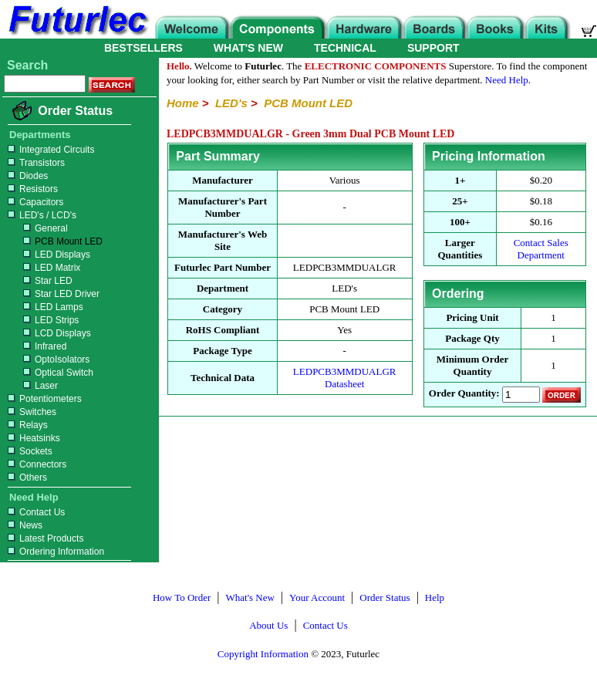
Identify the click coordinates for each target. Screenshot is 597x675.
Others (25, 477)
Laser (31, 385)
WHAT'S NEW (248, 48)
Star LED (38, 280)
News (23, 525)
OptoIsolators (46, 359)
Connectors (35, 464)
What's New (250, 597)
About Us (268, 625)
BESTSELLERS (143, 48)
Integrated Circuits (49, 149)
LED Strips (41, 320)
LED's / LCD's (40, 215)
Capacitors (33, 202)
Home (183, 103)
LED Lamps (43, 307)
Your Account (317, 597)
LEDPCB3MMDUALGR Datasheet (344, 378)
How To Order (182, 597)
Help (434, 597)
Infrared (35, 346)
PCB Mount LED (53, 241)
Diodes (26, 175)
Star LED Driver (52, 294)
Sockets (28, 451)
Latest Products (43, 538)
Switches (30, 412)
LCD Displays (47, 333)
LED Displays (47, 254)
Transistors (34, 162)
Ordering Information (54, 551)
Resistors (31, 189)
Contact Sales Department (541, 249)
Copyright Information (263, 654)
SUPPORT (433, 48)
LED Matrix (42, 267)
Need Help (506, 80)
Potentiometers (43, 398)
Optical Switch (48, 372)
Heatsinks (32, 438)
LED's (231, 103)
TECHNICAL (345, 48)
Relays (26, 425)
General (36, 228)
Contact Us (34, 512)
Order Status (75, 110)
